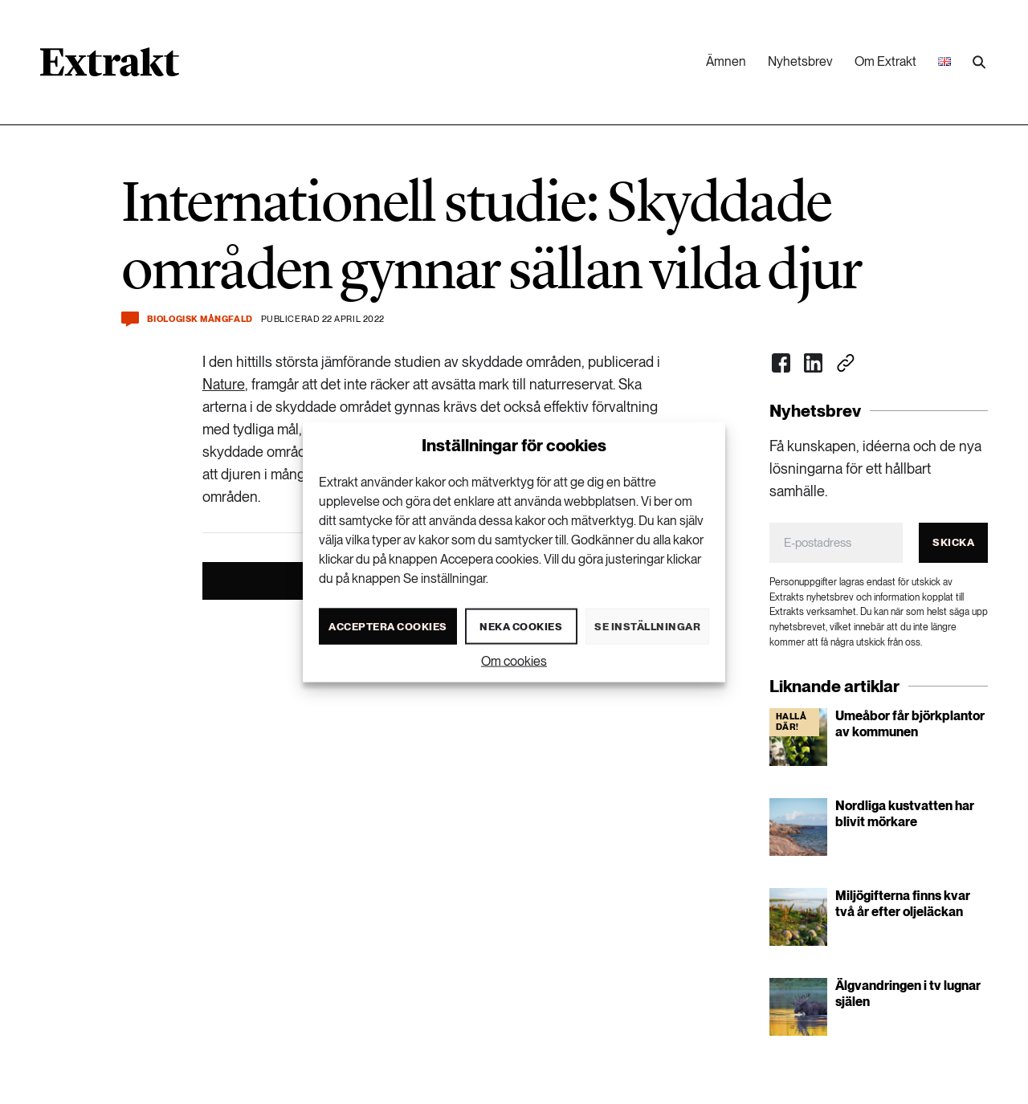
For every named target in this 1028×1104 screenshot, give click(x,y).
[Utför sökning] (979, 62)
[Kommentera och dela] (130, 319)
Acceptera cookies (387, 626)
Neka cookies (520, 626)
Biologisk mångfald (200, 319)
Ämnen (726, 61)
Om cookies (514, 661)
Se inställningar (647, 626)
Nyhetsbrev (800, 61)
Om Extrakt (885, 61)
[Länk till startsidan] (109, 67)
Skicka (953, 542)
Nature (223, 384)
